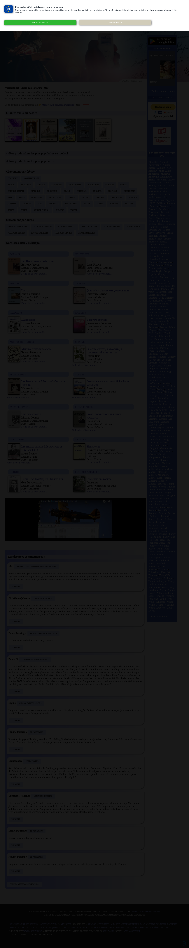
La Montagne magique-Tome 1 (43, 633)
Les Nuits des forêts (43, 599)
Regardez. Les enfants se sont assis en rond (36, 567)
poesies (14, 283)
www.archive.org (32, 931)
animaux (80, 312)
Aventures (56, 185)
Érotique (112, 191)
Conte (123, 185)
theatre (80, 439)
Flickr (21, 928)
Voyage (73, 210)
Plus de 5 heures (134, 227)
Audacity (115, 924)
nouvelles (82, 254)
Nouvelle (54, 204)
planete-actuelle (87, 472)
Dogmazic (172, 924)
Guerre (85, 197)
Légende (27, 204)
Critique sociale (16, 191)
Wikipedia (120, 928)
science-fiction (20, 407)
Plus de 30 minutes (67, 227)
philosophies (83, 407)
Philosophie (71, 204)
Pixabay (144, 928)
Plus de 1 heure (89, 227)
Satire (24, 210)
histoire (15, 472)
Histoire (100, 197)
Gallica (30, 928)
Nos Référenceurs (158, 928)
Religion (129, 204)
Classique (13, 178)
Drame (67, 191)
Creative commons (156, 924)
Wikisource (133, 928)
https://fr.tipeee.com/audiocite (58, 104)
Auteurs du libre (130, 924)
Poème (87, 204)
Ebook (13, 928)
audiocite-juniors (22, 342)
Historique (116, 197)
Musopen (93, 928)
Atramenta (103, 924)
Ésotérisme (129, 191)
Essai (10, 197)
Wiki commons (106, 928)
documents (17, 439)
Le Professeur (36, 732)
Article (41, 185)
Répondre (15, 587)
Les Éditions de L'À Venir (75, 928)
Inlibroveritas (43, 928)
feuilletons (18, 374)
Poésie (100, 204)
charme (80, 283)
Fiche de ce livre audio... (34, 273)
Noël (40, 204)
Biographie (93, 185)
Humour (132, 197)
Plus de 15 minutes (43, 227)
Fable (22, 197)
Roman (11, 210)
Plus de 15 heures (39, 233)
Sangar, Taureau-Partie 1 (30, 703)
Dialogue (35, 191)
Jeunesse (12, 204)
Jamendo (56, 928)
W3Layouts (108, 931)
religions (16, 312)
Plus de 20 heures (63, 233)
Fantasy (71, 197)
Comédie (109, 185)
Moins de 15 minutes (17, 227)
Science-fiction (41, 210)
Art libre (91, 924)
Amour (11, 185)
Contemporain (31, 178)
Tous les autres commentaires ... (24, 884)
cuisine (80, 342)
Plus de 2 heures (112, 227)
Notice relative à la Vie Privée (55, 924)
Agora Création (131, 931)
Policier (114, 204)
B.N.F (142, 924)
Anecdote (26, 185)
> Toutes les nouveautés (162, 91)
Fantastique (55, 197)
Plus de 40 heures (86, 233)
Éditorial (81, 191)
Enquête (97, 191)
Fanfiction (36, 197)
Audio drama (74, 185)
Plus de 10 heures (16, 233)
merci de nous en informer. (146, 911)
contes (79, 374)
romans (15, 254)
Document (52, 191)
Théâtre (60, 210)
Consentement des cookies (23, 924)
